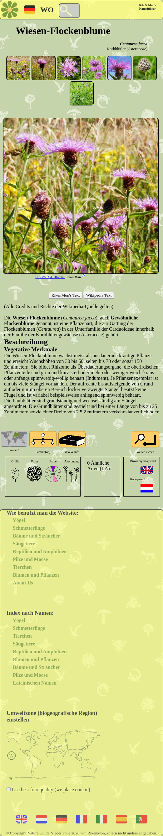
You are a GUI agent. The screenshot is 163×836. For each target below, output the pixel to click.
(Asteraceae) (137, 48)
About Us (23, 582)
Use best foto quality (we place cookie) (50, 789)
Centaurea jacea (133, 43)
